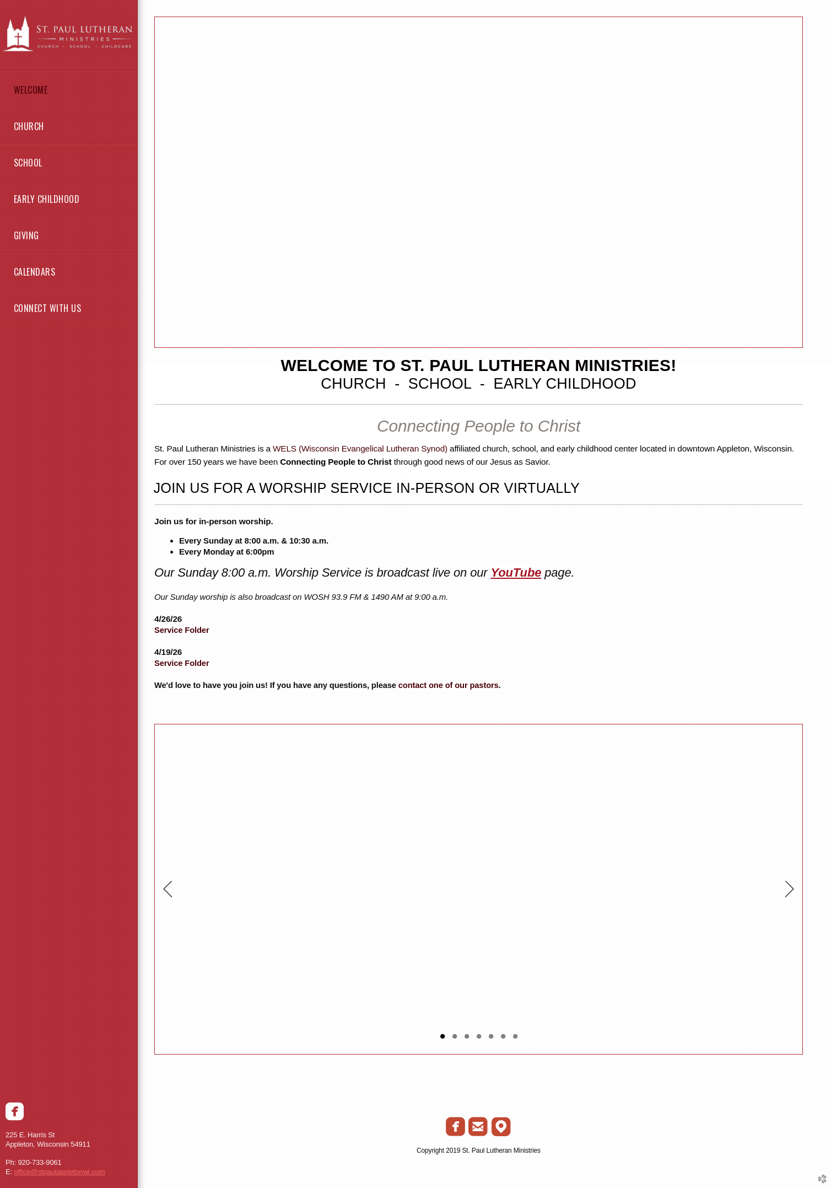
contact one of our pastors (448, 685)
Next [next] (789, 889)
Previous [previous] (167, 889)
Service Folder (181, 630)
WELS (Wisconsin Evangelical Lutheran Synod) (360, 448)
